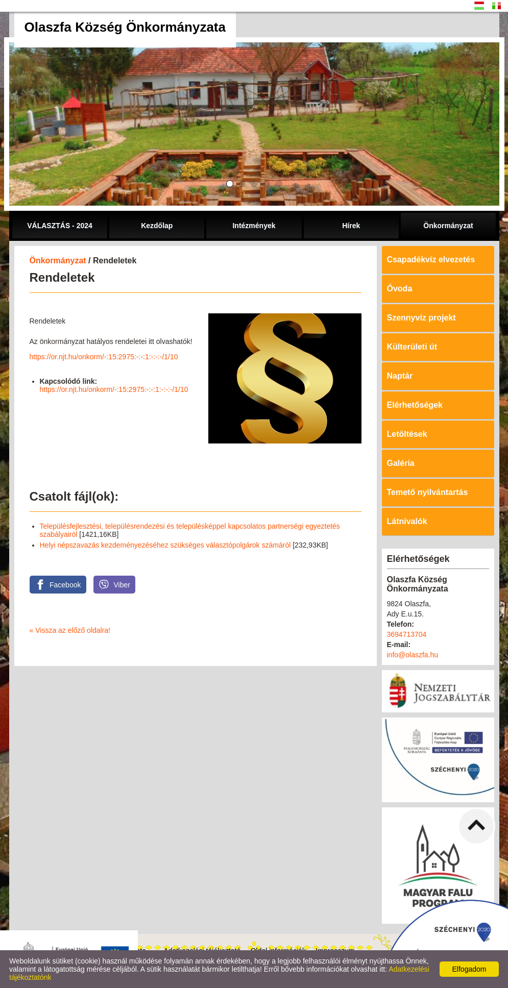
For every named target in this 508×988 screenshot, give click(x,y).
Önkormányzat (58, 260)
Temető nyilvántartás (427, 492)
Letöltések (407, 434)
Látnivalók (407, 521)
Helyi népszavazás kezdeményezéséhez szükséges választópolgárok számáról (165, 545)
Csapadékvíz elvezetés (431, 259)
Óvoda (400, 288)
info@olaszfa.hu (413, 655)
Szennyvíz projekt (421, 317)
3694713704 (407, 634)
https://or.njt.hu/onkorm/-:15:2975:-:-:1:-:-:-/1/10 (104, 357)
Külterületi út (412, 346)
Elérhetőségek (415, 405)
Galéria (401, 463)
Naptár (400, 376)
